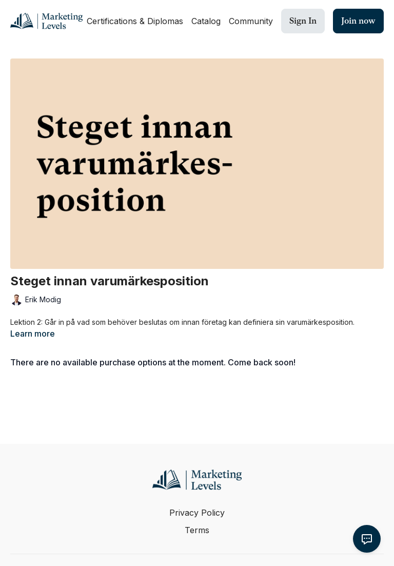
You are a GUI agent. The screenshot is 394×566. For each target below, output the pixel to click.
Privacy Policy (197, 513)
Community (251, 21)
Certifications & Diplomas (135, 21)
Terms (197, 530)
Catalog (206, 21)
